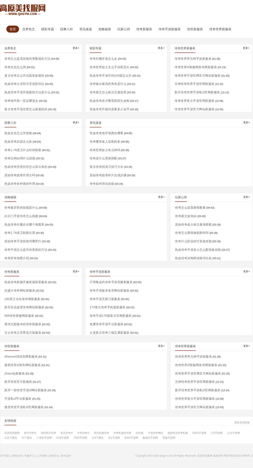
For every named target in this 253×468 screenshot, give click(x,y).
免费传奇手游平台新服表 (106, 324)
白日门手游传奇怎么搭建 (21, 216)
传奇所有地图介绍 (16, 258)
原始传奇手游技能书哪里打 (22, 241)
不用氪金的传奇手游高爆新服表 (111, 282)
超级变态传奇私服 (178, 433)
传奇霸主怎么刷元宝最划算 (108, 92)
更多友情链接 (242, 422)
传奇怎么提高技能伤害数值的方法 (27, 58)
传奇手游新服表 (170, 29)
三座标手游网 (44, 437)
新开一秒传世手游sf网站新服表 (25, 390)
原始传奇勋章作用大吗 (19, 175)
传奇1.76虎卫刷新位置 (19, 232)
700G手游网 (80, 437)
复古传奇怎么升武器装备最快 (24, 75)
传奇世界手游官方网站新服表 (195, 109)
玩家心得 (123, 29)
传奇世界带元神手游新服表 (193, 58)
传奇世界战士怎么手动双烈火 (110, 67)
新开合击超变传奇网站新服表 (24, 307)
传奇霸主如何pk (186, 216)
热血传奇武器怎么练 (18, 141)
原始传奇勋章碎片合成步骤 (108, 175)
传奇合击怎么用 (15, 67)
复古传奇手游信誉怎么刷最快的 (25, 109)
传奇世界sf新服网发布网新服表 (196, 67)
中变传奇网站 (155, 433)
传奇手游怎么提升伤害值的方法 (25, 249)
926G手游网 (131, 437)
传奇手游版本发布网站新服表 (110, 290)
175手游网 (217, 433)
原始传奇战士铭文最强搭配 (193, 224)
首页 (13, 29)
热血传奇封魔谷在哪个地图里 (24, 224)
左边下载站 (10, 437)
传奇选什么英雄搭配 (103, 158)
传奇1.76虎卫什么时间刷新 (22, 150)
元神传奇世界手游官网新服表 (195, 83)
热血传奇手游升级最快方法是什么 (27, 92)
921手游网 (114, 437)
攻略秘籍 (104, 29)
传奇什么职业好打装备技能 (193, 241)
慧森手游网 (169, 437)
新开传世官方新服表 (18, 381)
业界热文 (28, 29)
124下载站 (98, 437)
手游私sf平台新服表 (17, 398)
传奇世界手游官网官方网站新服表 (198, 75)
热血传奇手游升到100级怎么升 (111, 75)
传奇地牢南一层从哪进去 (21, 100)
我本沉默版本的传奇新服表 (22, 324)
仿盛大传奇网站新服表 (19, 290)
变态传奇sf (66, 433)
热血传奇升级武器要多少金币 (110, 109)
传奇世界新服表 (220, 29)
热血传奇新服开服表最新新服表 (25, 282)
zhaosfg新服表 (14, 373)
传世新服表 (195, 29)
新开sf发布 (30, 433)
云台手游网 (233, 433)
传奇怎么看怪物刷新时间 (192, 232)
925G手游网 (199, 433)
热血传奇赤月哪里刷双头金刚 (110, 100)
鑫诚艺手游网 (150, 437)
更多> (76, 48)
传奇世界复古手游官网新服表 (195, 100)
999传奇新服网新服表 (19, 315)
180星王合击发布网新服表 (22, 299)
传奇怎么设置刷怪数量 (190, 207)
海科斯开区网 (48, 433)
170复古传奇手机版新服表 (108, 307)
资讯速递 (85, 29)
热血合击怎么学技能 (18, 133)
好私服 (139, 433)
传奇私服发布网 (122, 433)
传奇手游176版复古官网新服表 (111, 315)
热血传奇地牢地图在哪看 (106, 133)
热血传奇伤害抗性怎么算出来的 (25, 166)
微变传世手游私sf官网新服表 (24, 407)
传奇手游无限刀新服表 (105, 299)
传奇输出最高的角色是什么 (108, 83)
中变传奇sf (83, 433)
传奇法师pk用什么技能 (19, 158)
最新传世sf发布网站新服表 (22, 365)
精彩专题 (47, 29)
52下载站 (27, 437)
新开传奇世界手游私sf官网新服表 (197, 92)
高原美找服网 (12, 433)
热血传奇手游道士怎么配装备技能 (198, 249)
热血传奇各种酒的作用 (19, 183)
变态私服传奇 (101, 433)
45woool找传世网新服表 (21, 356)
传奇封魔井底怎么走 (103, 58)
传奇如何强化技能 (102, 183)
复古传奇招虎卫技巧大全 (106, 166)
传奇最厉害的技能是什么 (21, 207)
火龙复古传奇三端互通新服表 (110, 332)
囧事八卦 (66, 29)
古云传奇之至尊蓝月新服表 (22, 332)
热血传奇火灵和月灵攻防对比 (24, 83)
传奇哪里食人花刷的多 (105, 141)
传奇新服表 (144, 29)
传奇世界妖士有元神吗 (105, 150)
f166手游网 (62, 437)
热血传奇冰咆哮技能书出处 (193, 258)
